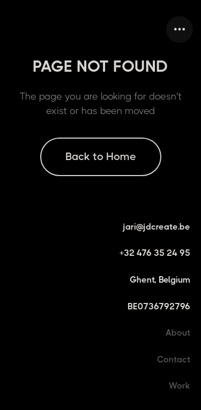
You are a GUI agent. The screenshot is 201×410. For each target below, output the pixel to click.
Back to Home (100, 156)
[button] (179, 29)
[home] (10, 29)
